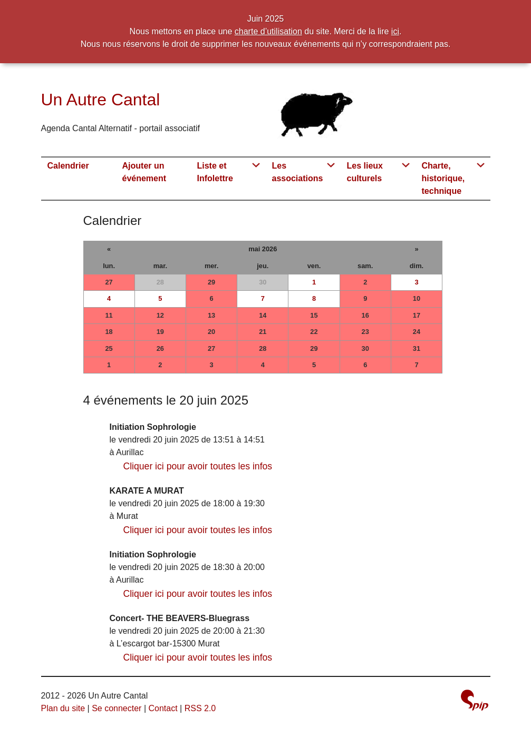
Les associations (297, 172)
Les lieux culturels (365, 172)
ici (395, 31)
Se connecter (116, 708)
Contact (162, 708)
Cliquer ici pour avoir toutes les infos (198, 466)
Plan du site (63, 708)
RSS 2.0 (200, 708)
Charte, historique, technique (443, 178)
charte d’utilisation (268, 31)
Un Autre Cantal (100, 99)
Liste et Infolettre (215, 172)
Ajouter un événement (144, 172)
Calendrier (68, 165)
